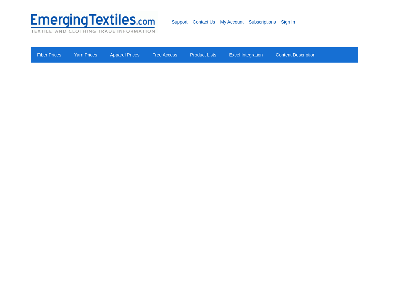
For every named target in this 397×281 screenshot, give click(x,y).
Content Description (295, 54)
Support (180, 22)
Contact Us (204, 22)
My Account (231, 22)
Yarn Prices (85, 54)
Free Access (164, 54)
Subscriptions (262, 22)
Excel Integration (246, 54)
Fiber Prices (49, 54)
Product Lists (203, 54)
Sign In (288, 22)
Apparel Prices (124, 54)
